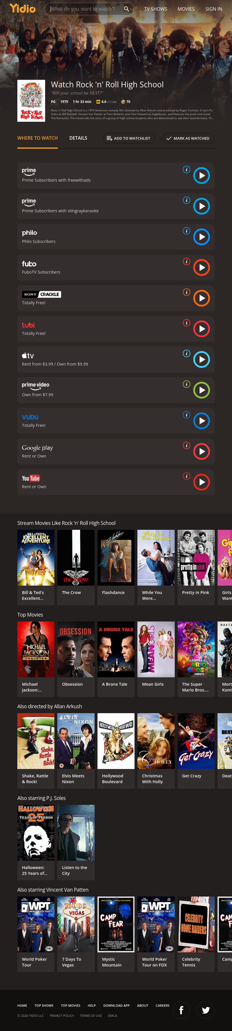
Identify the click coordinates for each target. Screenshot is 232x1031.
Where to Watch (37, 138)
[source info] (185, 169)
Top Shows (44, 1005)
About (142, 1005)
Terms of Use (91, 1015)
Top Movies (70, 1005)
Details (78, 138)
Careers (162, 1005)
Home (22, 1005)
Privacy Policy (62, 1015)
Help (92, 1005)
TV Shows (155, 9)
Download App (116, 1005)
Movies (186, 9)
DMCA (112, 1015)
